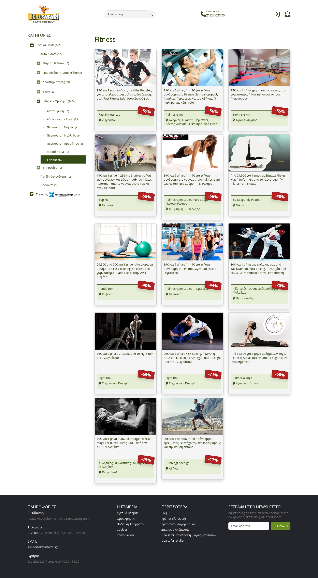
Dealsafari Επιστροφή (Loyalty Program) (188, 535)
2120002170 (36, 533)
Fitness (54, 160)
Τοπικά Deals (48, 45)
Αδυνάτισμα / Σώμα (62, 119)
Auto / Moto (50, 54)
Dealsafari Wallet (172, 540)
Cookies (122, 529)
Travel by (58, 194)
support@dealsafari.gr (43, 547)
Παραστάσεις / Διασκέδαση (63, 73)
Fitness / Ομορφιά (58, 101)
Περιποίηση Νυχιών (63, 127)
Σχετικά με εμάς (127, 513)
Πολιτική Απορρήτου (131, 524)
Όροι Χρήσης (126, 519)
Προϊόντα (48, 185)
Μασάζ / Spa (58, 152)
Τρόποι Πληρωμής (173, 519)
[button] (287, 15)
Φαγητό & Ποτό (56, 63)
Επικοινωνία (125, 535)
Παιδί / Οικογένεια (55, 176)
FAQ (164, 513)
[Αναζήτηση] (126, 14)
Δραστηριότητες (56, 82)
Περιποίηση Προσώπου (65, 143)
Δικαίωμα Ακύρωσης (175, 529)
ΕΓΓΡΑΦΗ (281, 526)
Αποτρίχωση (58, 111)
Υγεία (49, 91)
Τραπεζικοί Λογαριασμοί (178, 524)
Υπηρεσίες (52, 167)
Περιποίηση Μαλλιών (64, 135)
